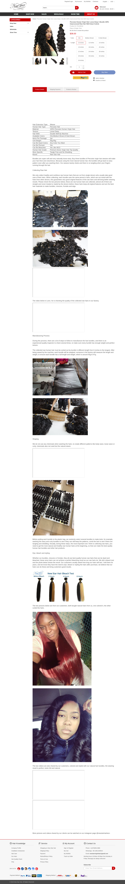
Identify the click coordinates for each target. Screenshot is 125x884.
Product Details (39, 89)
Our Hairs (14, 856)
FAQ (12, 862)
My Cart (66, 851)
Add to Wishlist (100, 78)
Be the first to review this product (79, 30)
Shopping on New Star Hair (48, 848)
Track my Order (68, 856)
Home (34, 19)
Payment (42, 853)
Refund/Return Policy (46, 856)
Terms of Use (44, 859)
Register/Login (69, 1)
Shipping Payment (55, 89)
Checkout (95, 1)
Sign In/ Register (68, 848)
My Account (78, 1)
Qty (71, 67)
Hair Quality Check (16, 859)
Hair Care (14, 853)
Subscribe (87, 865)
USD (111, 1)
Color (72, 38)
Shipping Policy (44, 851)
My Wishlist (87, 1)
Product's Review (71, 89)
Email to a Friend (100, 80)
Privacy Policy (44, 862)
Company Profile (16, 848)
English (105, 1)
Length (72, 42)
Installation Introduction (18, 851)
